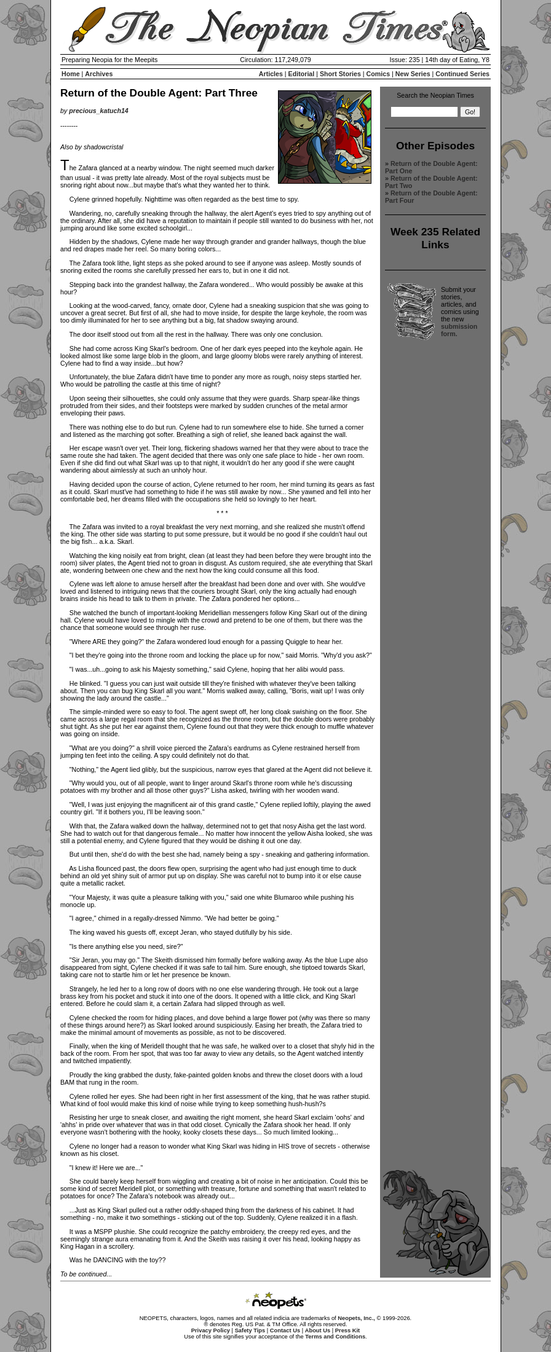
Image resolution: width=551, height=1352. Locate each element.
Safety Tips (250, 1330)
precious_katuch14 (99, 110)
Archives (99, 73)
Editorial (301, 73)
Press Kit (347, 1330)
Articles (271, 73)
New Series (412, 73)
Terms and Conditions (335, 1337)
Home (70, 73)
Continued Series (462, 73)
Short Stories (340, 73)
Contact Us (285, 1330)
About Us (317, 1330)
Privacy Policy (210, 1330)
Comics (378, 73)
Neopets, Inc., (356, 1318)
